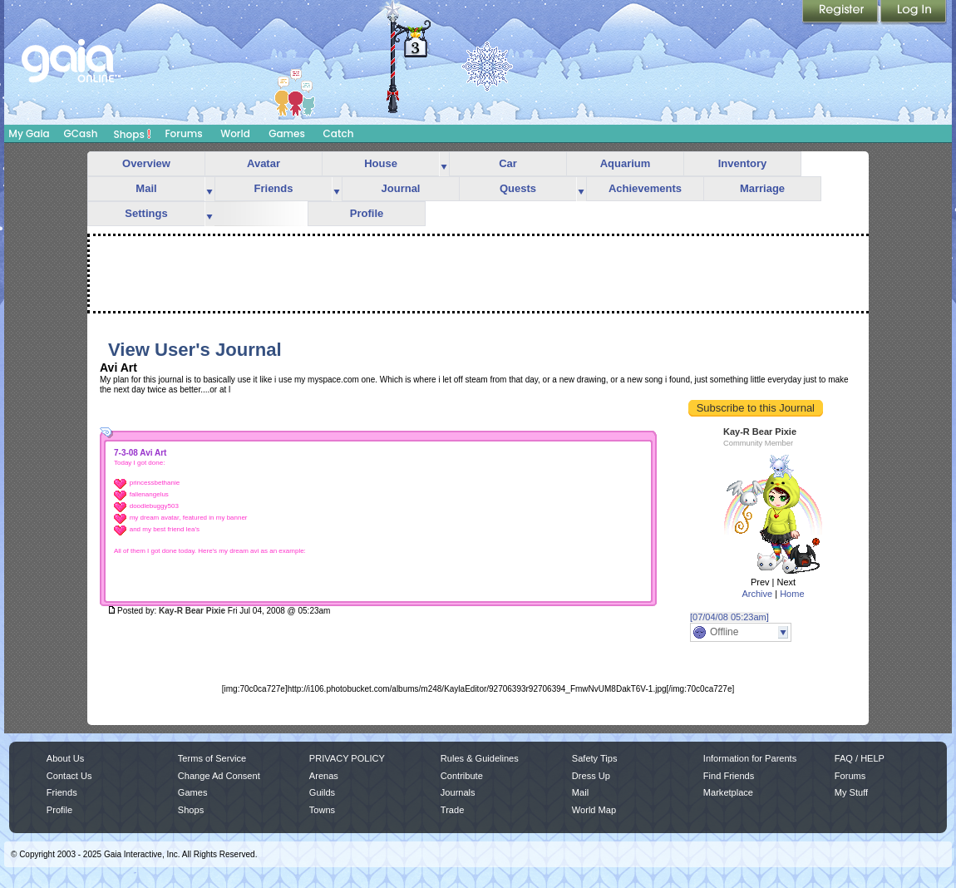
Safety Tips (595, 758)
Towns (322, 810)
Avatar (263, 163)
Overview (146, 163)
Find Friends (728, 776)
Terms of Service (212, 758)
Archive (757, 594)
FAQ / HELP (860, 758)
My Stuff (851, 792)
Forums (183, 133)
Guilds (322, 792)
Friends (273, 188)
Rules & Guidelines (480, 758)
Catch (338, 133)
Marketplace (728, 792)
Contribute (462, 776)
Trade (452, 810)
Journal (401, 188)
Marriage (762, 188)
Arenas (323, 776)
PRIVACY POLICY (347, 758)
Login (913, 12)
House (380, 163)
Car (508, 163)
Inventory (742, 163)
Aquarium (625, 163)
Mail (146, 188)
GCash (81, 133)
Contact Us (69, 776)
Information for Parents (749, 758)
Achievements (645, 188)
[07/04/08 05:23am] (729, 617)
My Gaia (28, 133)
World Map (594, 810)
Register (841, 12)
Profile (366, 213)
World (235, 133)
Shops (132, 134)
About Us (65, 758)
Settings (146, 213)
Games (287, 133)
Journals (458, 792)
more (444, 164)
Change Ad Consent (219, 776)
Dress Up (591, 776)
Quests (518, 188)
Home (792, 594)
